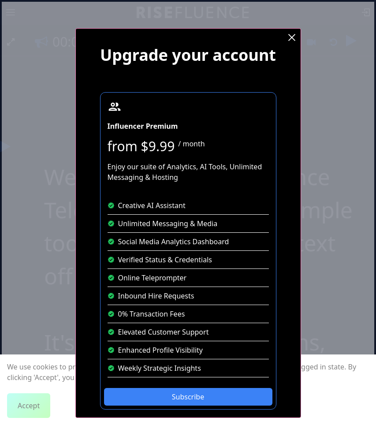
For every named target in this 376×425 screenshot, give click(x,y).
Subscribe (188, 397)
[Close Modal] (292, 37)
